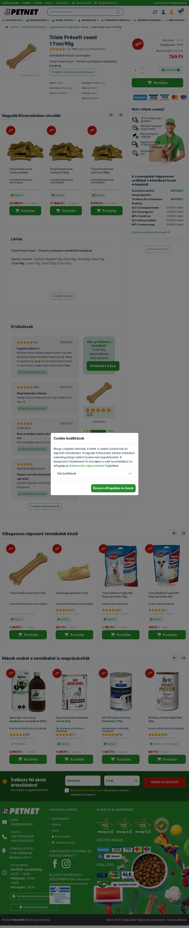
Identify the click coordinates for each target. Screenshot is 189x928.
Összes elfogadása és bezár (113, 488)
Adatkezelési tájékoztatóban (87, 465)
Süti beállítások (66, 473)
